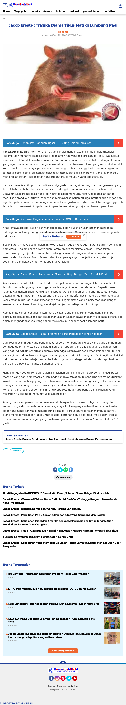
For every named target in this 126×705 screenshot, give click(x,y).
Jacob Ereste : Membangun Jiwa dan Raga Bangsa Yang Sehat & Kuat (64, 274)
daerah (47, 11)
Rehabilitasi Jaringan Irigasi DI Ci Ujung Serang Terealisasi (56, 143)
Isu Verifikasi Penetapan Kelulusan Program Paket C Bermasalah (48, 573)
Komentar (63, 477)
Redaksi (51, 686)
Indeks (35, 11)
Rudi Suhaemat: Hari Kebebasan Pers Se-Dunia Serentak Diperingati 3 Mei (54, 603)
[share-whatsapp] (65, 469)
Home (6, 11)
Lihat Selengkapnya (63, 650)
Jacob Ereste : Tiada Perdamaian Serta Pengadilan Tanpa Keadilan (62, 333)
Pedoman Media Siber (68, 686)
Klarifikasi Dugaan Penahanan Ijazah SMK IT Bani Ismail (54, 219)
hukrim (60, 11)
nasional (74, 11)
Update (73, 236)
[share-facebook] (55, 469)
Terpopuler (20, 11)
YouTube (77, 680)
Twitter (70, 680)
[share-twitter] (60, 469)
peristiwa (110, 11)
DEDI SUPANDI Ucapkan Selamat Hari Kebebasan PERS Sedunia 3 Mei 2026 (51, 620)
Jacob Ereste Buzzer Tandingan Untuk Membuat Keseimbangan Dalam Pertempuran (59, 439)
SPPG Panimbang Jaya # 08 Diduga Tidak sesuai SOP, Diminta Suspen (52, 588)
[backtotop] (63, 663)
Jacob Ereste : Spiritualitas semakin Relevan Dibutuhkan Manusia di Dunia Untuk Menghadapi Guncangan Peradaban (54, 635)
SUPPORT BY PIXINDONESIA (16, 703)
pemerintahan (91, 11)
